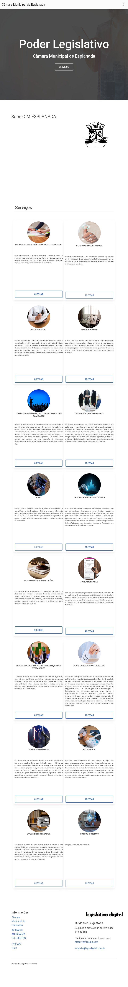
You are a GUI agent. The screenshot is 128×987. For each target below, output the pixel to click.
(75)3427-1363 (16, 946)
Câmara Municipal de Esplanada (23, 4)
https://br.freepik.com (86, 941)
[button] (38, 294)
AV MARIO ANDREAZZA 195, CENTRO (18, 934)
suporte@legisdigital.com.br (90, 948)
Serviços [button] (64, 67)
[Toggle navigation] (123, 4)
